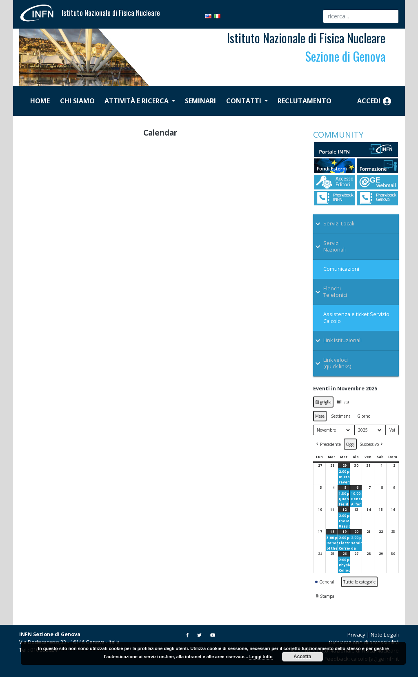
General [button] (324, 582)
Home (40, 100)
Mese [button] (320, 416)
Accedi (374, 101)
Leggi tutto (261, 656)
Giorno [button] (363, 416)
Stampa (324, 596)
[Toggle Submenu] (356, 223)
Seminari (200, 100)
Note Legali (385, 634)
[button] (328, 444)
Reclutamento (304, 100)
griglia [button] (324, 403)
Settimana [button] (341, 416)
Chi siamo (77, 100)
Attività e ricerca (137, 100)
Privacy (356, 634)
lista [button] (343, 403)
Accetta (302, 656)
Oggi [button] (350, 444)
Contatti (244, 100)
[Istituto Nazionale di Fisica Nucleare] (40, 12)
